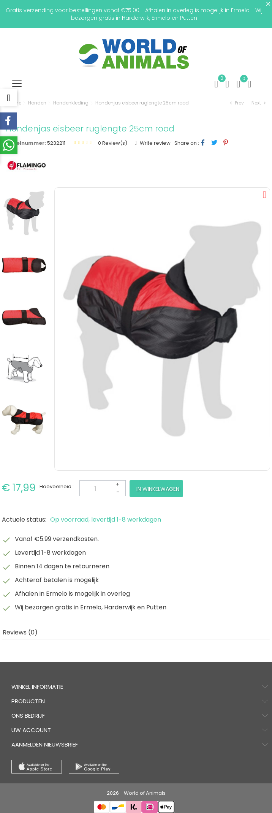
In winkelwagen (157, 489)
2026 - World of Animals (136, 793)
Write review (155, 143)
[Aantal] (102, 488)
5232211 (56, 143)
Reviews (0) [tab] (20, 632)
